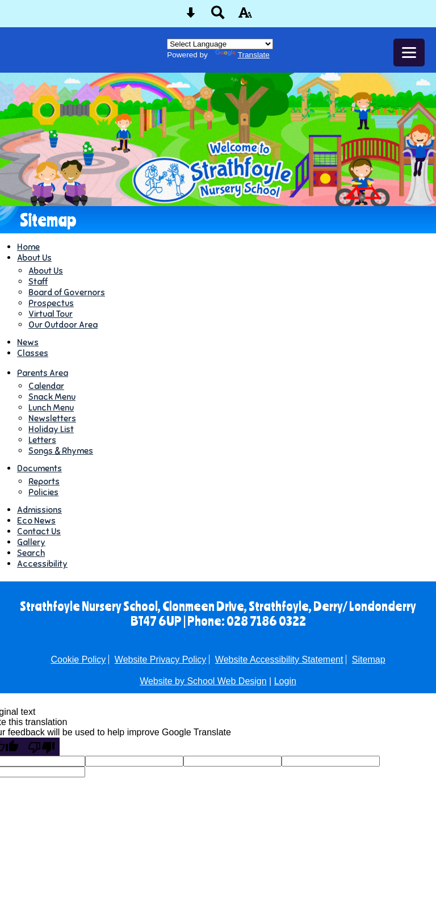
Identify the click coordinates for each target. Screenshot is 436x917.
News (28, 342)
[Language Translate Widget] (220, 44)
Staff (38, 281)
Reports (44, 481)
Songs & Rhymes (60, 450)
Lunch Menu (51, 407)
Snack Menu (52, 396)
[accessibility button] (245, 16)
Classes (32, 352)
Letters (42, 439)
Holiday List (51, 429)
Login (285, 681)
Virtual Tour (50, 313)
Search (31, 552)
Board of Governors (66, 292)
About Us (34, 257)
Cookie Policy (78, 659)
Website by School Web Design (203, 681)
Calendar (46, 385)
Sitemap (368, 659)
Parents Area (42, 372)
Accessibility (42, 563)
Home (28, 246)
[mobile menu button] (409, 52)
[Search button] (218, 16)
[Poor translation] (41, 747)
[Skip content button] (190, 16)
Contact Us (39, 531)
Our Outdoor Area (63, 324)
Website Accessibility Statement (279, 659)
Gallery (31, 542)
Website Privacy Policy (161, 659)
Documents (39, 468)
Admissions (39, 509)
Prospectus (51, 303)
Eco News (36, 520)
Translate (242, 55)
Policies (43, 492)
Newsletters (52, 418)
